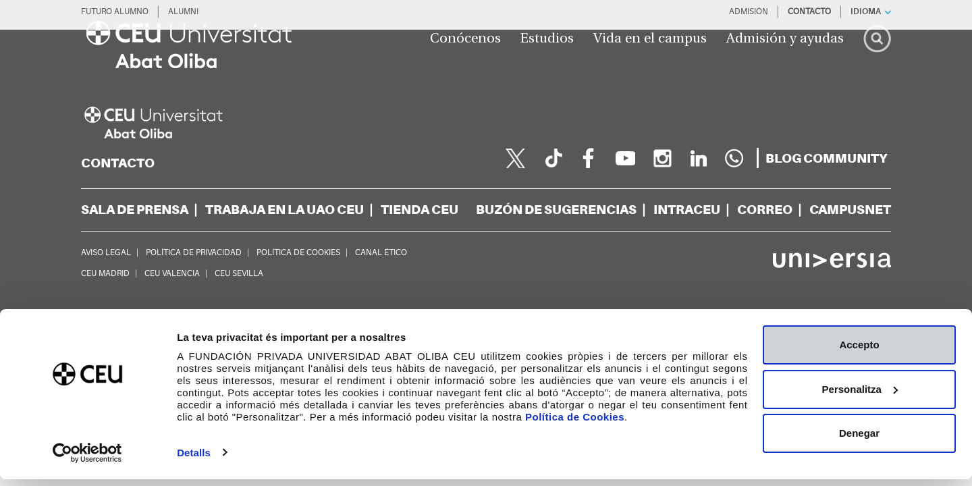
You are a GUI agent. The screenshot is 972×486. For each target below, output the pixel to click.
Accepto (859, 352)
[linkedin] (697, 158)
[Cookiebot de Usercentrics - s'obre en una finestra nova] (87, 460)
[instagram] (661, 158)
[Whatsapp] (734, 158)
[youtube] (625, 158)
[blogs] (826, 158)
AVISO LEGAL (106, 252)
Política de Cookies (574, 424)
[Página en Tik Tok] (552, 158)
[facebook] (588, 158)
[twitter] (515, 158)
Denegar (859, 440)
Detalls (194, 459)
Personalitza (860, 396)
